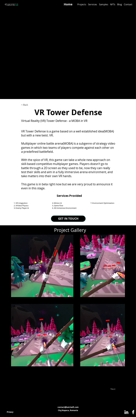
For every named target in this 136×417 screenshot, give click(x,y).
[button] (93, 4)
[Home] (68, 4)
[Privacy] (10, 412)
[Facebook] (133, 412)
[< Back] (30, 105)
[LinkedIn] (126, 412)
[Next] (106, 389)
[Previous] (32, 389)
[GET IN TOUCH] (68, 218)
